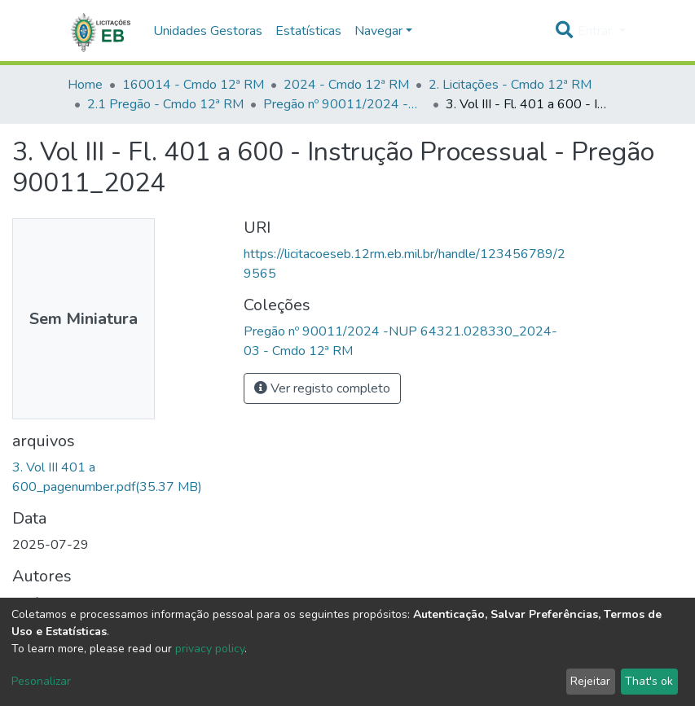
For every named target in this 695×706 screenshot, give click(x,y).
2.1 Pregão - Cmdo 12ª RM (165, 104)
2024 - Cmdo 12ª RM (346, 85)
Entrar (596, 31)
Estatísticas (308, 31)
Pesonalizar (41, 681)
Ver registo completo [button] (322, 388)
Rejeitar (590, 681)
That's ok (649, 681)
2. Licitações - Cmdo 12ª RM (510, 85)
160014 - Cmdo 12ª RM (193, 85)
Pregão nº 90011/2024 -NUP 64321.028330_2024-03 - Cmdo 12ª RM (344, 104)
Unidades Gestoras (207, 31)
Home (85, 85)
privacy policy (209, 648)
